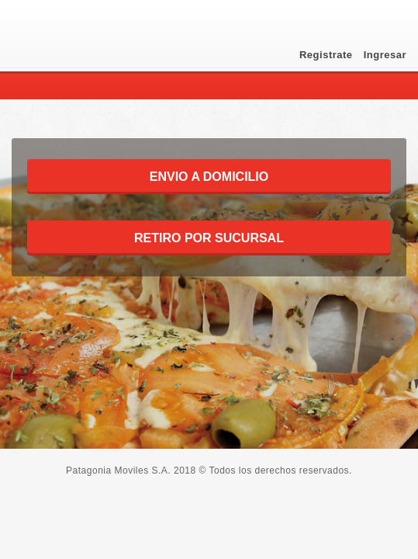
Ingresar (385, 55)
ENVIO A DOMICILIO (209, 176)
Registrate (327, 55)
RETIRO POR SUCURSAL (209, 238)
